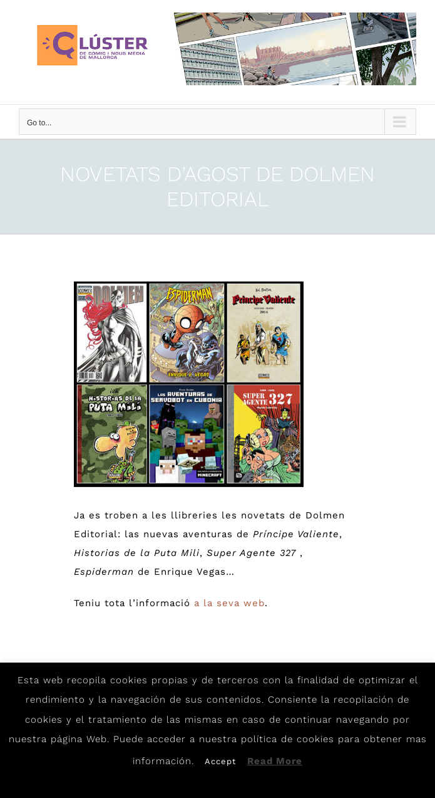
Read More (274, 761)
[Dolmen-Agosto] (189, 384)
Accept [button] (220, 761)
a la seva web (229, 603)
